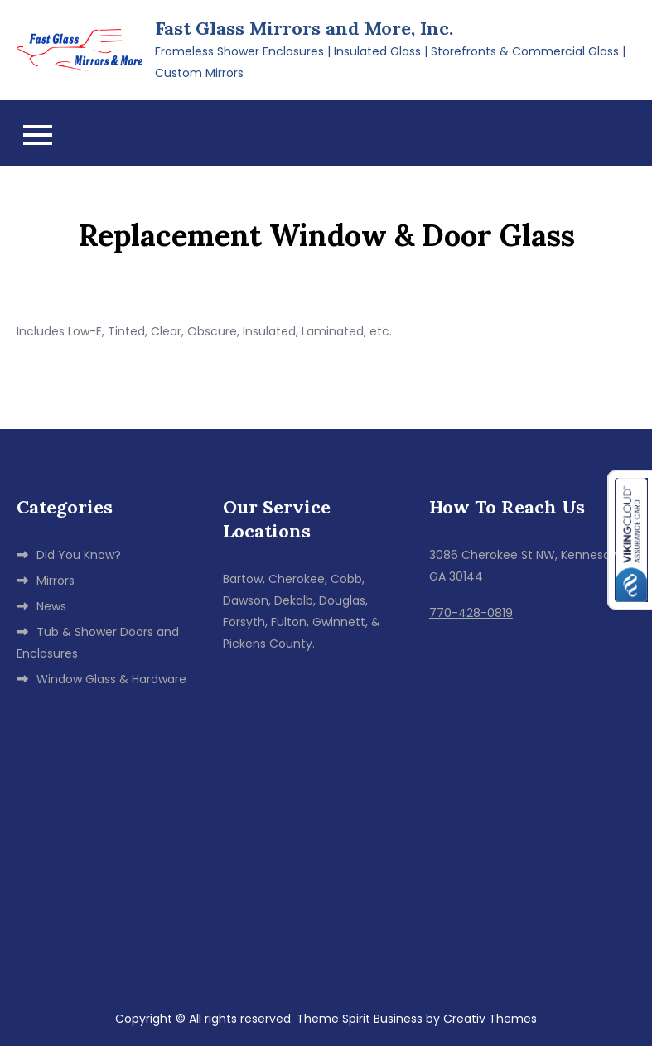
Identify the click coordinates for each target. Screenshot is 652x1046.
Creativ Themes (490, 1018)
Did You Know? (78, 555)
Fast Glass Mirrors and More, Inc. (304, 28)
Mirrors (55, 580)
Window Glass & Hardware (111, 679)
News (51, 606)
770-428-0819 (471, 613)
